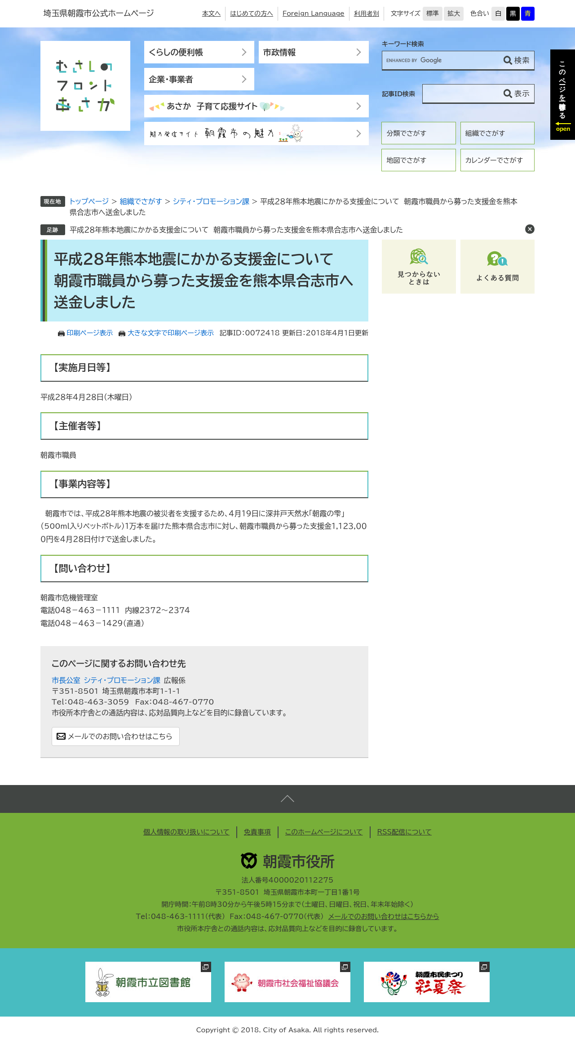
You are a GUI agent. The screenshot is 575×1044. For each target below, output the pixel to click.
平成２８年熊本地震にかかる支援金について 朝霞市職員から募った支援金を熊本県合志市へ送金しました (236, 229)
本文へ (211, 13)
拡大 (453, 13)
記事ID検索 (398, 94)
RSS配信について (404, 832)
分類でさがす (406, 133)
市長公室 (66, 680)
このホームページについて (324, 832)
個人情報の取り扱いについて (186, 832)
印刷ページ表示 (90, 333)
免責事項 (257, 832)
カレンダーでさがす (494, 160)
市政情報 (279, 52)
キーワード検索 (403, 44)
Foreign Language (314, 13)
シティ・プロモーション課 (211, 201)
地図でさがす (406, 160)
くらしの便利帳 (176, 52)
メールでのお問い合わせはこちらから (383, 916)
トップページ (89, 201)
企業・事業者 (171, 79)
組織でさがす (485, 133)
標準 (432, 13)
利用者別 (366, 13)
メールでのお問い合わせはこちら (120, 736)
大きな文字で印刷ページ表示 (171, 333)
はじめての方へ (251, 13)
